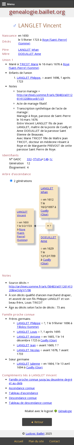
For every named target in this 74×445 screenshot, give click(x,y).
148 (46, 159)
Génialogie (65, 411)
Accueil (18, 441)
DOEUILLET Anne (29, 54)
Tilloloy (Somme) (28, 327)
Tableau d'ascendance (23, 393)
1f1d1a (37, 159)
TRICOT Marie (29, 64)
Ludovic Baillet (35, 433)
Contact (54, 441)
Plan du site (36, 441)
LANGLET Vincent (22, 213)
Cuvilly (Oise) (45, 212)
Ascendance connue (22, 388)
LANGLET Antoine (28, 336)
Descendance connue (23, 398)
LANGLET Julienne (28, 363)
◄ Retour (37, 422)
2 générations (23, 181)
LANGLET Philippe (28, 78)
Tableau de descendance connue (30, 403)
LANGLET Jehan (28, 50)
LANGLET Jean (26, 345)
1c (51, 159)
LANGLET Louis (27, 332)
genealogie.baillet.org (37, 11)
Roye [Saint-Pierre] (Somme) (22, 235)
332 (29, 159)
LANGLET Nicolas (28, 350)
